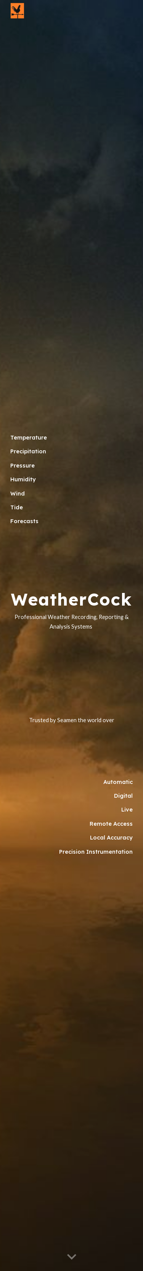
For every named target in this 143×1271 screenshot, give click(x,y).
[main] (71, 484)
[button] (72, 1257)
